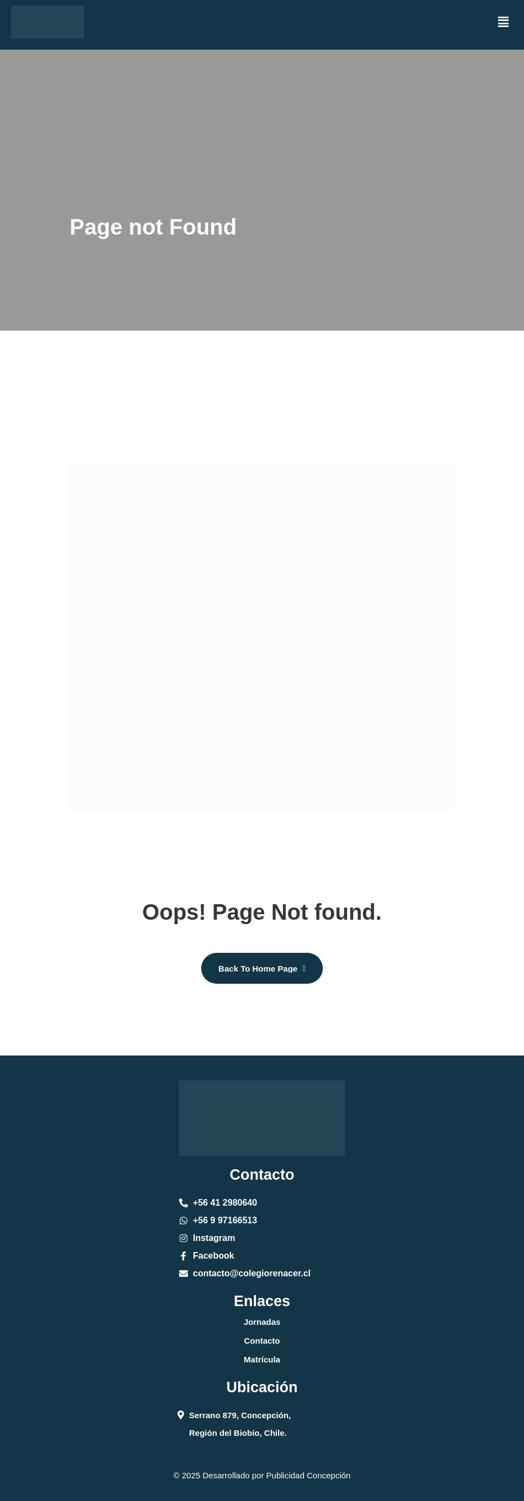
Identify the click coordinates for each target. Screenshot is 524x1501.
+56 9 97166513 (225, 1220)
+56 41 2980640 (225, 1202)
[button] (503, 22)
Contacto (262, 1340)
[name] (262, 968)
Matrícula (262, 1359)
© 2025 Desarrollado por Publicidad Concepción (262, 1475)
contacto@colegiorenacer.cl (252, 1273)
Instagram (214, 1238)
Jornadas (262, 1322)
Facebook (213, 1255)
